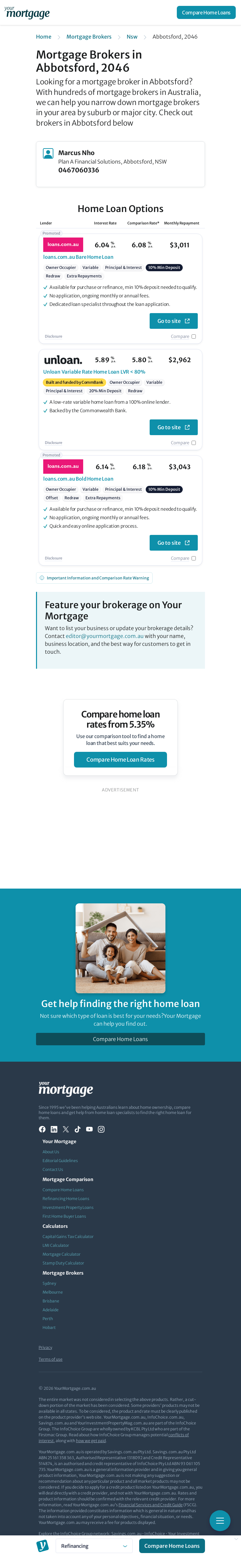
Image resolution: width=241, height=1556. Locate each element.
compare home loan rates (120, 759)
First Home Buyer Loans (64, 1216)
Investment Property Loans (68, 1207)
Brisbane (51, 1301)
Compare (180, 336)
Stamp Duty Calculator (63, 1263)
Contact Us (53, 1169)
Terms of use (51, 1359)
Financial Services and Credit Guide (151, 1504)
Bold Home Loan (78, 479)
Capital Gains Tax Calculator (68, 1236)
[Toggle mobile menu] (220, 1520)
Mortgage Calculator (62, 1254)
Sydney (49, 1283)
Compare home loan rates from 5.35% (120, 719)
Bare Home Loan (78, 257)
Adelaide (51, 1309)
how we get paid (91, 1440)
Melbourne (53, 1292)
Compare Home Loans (206, 12)
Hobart (49, 1327)
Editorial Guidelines (60, 1160)
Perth (48, 1318)
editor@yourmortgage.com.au (105, 636)
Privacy (45, 1347)
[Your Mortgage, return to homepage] (28, 12)
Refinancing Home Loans (66, 1198)
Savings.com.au (126, 1533)
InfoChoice (154, 1533)
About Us (51, 1151)
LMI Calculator (56, 1245)
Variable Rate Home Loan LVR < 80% (94, 372)
